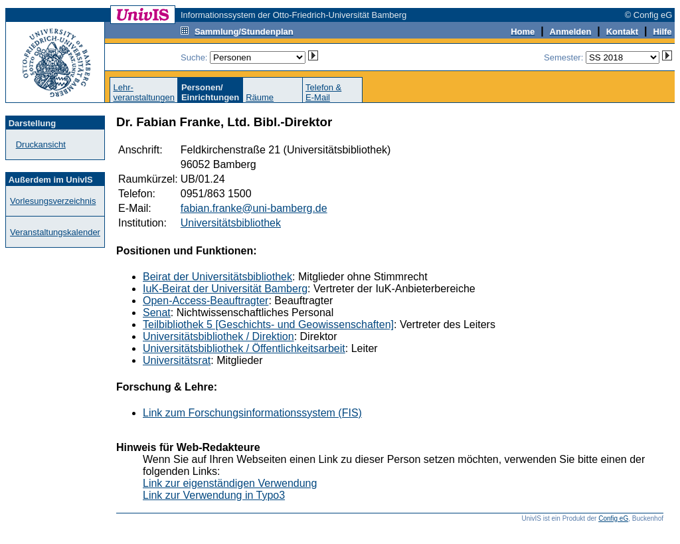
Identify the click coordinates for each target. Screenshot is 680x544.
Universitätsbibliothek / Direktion (218, 336)
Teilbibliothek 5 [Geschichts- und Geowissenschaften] (268, 324)
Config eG (613, 518)
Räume (260, 97)
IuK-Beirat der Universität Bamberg (225, 288)
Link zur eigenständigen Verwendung (230, 483)
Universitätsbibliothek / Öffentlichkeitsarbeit (244, 348)
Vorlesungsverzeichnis (53, 201)
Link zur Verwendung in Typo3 (214, 495)
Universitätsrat (177, 360)
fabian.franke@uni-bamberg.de (254, 208)
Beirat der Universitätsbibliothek (217, 276)
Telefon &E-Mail (323, 92)
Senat (157, 312)
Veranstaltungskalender (55, 232)
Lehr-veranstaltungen (144, 92)
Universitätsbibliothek (231, 222)
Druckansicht (41, 144)
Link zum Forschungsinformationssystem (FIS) (252, 412)
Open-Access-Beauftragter (205, 300)
